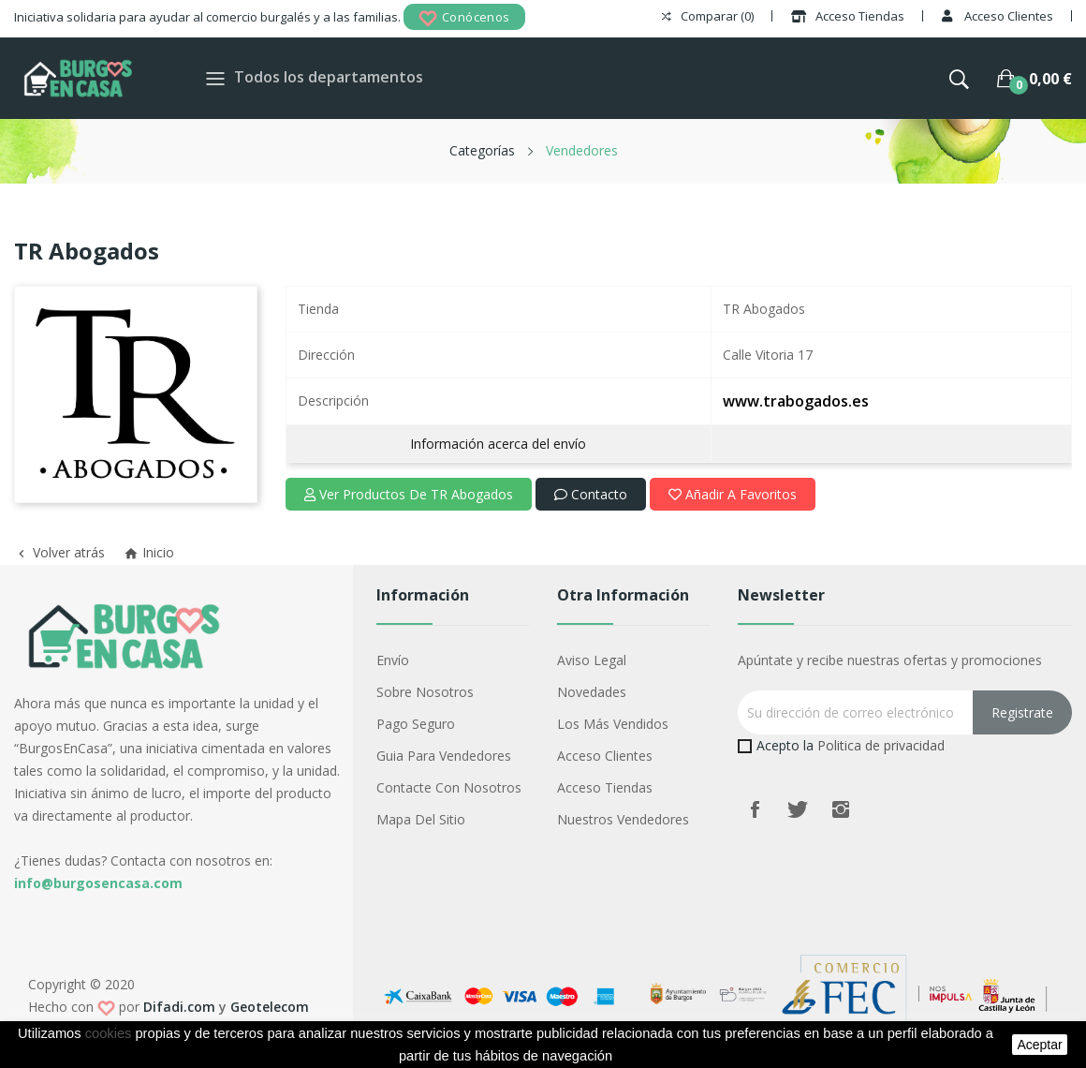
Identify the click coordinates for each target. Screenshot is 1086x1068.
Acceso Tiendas (605, 787)
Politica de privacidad (881, 745)
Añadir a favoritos (732, 494)
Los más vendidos (612, 724)
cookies (108, 1033)
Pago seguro (415, 724)
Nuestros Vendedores (623, 819)
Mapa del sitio (420, 819)
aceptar (1039, 1044)
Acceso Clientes (605, 755)
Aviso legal (591, 660)
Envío (392, 660)
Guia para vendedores (443, 755)
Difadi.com (179, 1007)
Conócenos (464, 18)
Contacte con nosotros (448, 787)
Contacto (590, 494)
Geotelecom (269, 1007)
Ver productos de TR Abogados (408, 494)
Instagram (841, 809)
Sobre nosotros (425, 692)
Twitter (797, 809)
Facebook (754, 809)
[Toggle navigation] (215, 78)
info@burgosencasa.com (98, 883)
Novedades (591, 692)
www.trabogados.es (796, 401)
